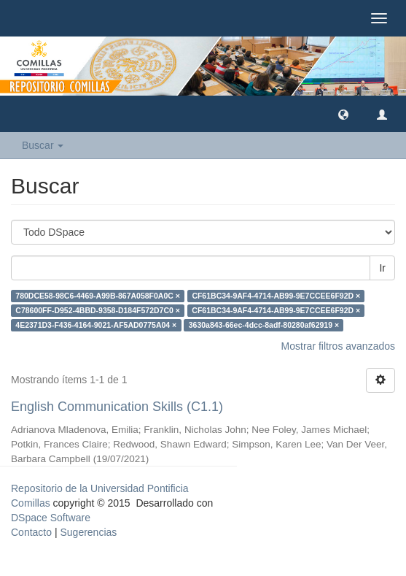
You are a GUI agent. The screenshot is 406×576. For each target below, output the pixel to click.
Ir (382, 268)
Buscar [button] (42, 145)
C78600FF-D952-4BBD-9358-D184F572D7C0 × (97, 310)
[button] (343, 113)
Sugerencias (88, 532)
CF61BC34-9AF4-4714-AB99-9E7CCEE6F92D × (276, 295)
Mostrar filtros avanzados (338, 346)
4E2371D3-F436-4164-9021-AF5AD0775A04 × (95, 324)
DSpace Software (50, 517)
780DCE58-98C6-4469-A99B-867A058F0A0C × (97, 295)
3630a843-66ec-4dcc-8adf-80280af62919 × (264, 324)
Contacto (31, 532)
